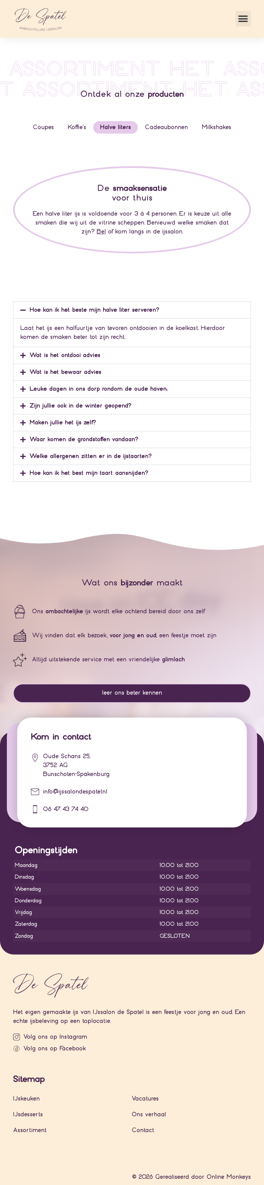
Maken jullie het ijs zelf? (63, 422)
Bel (101, 231)
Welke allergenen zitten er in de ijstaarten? (91, 456)
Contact (143, 1130)
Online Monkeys (229, 1177)
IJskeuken (26, 1098)
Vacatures (145, 1098)
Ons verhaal (149, 1114)
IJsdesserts (28, 1114)
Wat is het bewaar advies (65, 372)
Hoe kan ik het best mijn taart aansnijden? (89, 473)
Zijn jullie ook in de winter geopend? (80, 405)
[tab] (43, 127)
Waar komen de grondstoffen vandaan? (84, 439)
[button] (243, 18)
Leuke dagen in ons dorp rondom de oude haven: (98, 388)
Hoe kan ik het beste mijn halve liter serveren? (94, 309)
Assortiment (30, 1130)
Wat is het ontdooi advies (65, 355)
